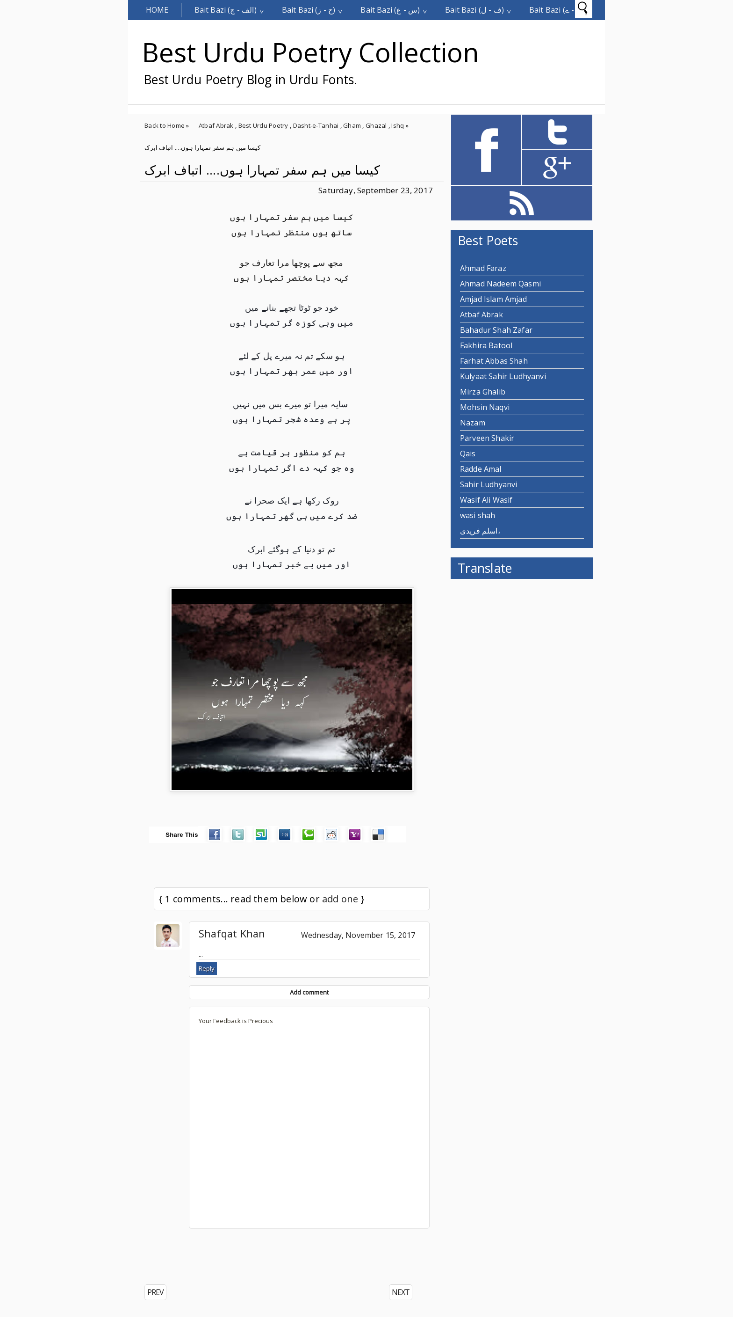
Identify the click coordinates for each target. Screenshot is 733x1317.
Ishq (397, 125)
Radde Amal (481, 469)
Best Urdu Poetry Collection (310, 52)
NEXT (401, 1292)
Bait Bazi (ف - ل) (474, 10)
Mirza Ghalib (482, 392)
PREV (155, 1292)
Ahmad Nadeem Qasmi (500, 283)
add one (340, 899)
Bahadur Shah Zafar (496, 330)
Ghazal (376, 125)
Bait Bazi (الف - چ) (225, 10)
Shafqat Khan (232, 933)
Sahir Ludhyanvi (488, 484)
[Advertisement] (249, 1257)
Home (157, 10)
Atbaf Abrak (216, 125)
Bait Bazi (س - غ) (390, 10)
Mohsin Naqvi (485, 407)
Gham (352, 125)
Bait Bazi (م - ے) (556, 10)
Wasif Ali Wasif (486, 500)
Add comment (309, 992)
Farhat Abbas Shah (494, 361)
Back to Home (164, 125)
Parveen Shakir (487, 438)
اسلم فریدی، (480, 531)
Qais (468, 453)
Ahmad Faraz (483, 268)
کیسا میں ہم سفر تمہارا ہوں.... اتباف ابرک (262, 169)
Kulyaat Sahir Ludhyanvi (503, 376)
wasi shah (477, 515)
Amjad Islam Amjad (493, 299)
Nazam (472, 422)
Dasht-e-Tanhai (316, 125)
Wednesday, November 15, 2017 (358, 935)
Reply (207, 968)
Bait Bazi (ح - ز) (309, 10)
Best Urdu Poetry (263, 125)
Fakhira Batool (486, 345)
